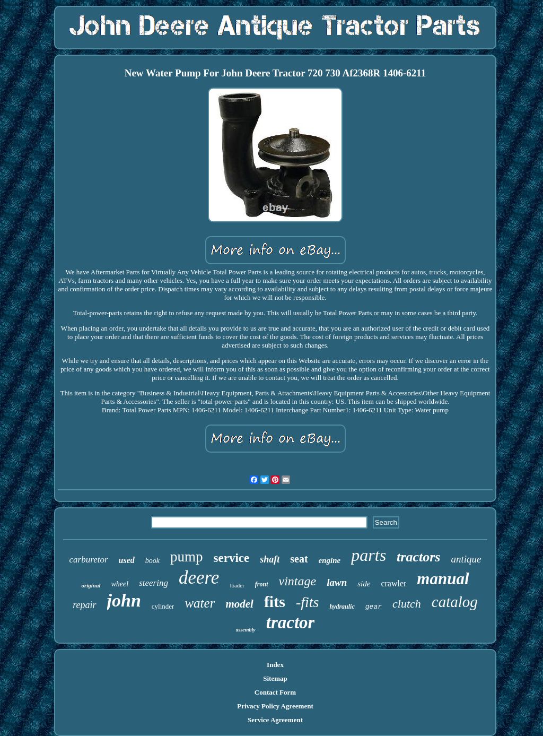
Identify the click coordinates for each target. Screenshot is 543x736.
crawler (393, 583)
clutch (406, 603)
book (152, 561)
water (200, 603)
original (90, 585)
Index (275, 665)
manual (443, 578)
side (363, 583)
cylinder (163, 606)
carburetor (88, 560)
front (261, 584)
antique (466, 559)
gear (373, 607)
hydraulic (341, 606)
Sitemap (275, 678)
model (239, 604)
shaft (269, 559)
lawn (337, 582)
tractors (418, 557)
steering (153, 583)
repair (84, 605)
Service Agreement (275, 720)
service (232, 558)
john (124, 600)
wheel (120, 584)
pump (186, 557)
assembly (246, 630)
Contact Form (275, 692)
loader (237, 585)
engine (330, 560)
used (127, 560)
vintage (298, 581)
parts (368, 555)
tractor (290, 622)
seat (299, 559)
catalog (455, 601)
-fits (307, 602)
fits (274, 601)
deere (199, 577)
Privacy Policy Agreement (275, 706)
